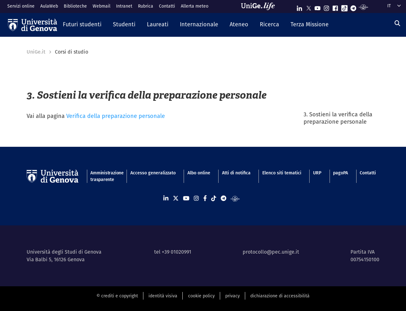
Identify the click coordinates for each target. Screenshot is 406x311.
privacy (232, 296)
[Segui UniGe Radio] (363, 6)
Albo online (198, 173)
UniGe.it (36, 51)
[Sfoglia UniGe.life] (260, 6)
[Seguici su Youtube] (317, 6)
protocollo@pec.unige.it (271, 252)
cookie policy (201, 296)
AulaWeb (49, 6)
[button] (82, 24)
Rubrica (145, 6)
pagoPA (340, 173)
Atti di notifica (236, 173)
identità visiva (162, 296)
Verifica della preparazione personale (115, 116)
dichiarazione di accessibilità (280, 296)
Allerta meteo (194, 6)
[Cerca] (397, 23)
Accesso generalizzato (153, 173)
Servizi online (21, 6)
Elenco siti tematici (281, 173)
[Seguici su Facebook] (335, 6)
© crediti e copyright (117, 296)
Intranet (124, 6)
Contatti (167, 6)
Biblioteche (75, 6)
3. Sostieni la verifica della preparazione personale (338, 118)
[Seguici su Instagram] (326, 6)
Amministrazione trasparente (104, 176)
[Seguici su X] (308, 6)
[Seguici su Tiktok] (344, 6)
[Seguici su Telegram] (353, 6)
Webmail (101, 6)
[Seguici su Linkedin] (299, 6)
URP (317, 173)
